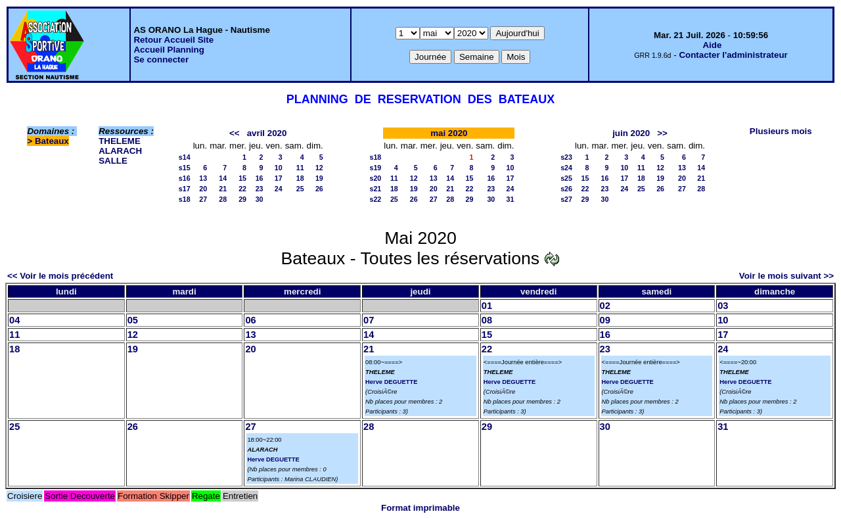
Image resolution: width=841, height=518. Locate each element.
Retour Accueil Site (173, 40)
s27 (566, 199)
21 (223, 189)
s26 (566, 189)
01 (487, 305)
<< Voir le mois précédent (60, 276)
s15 (185, 168)
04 (14, 320)
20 (203, 189)
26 (319, 189)
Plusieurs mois (781, 131)
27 (203, 199)
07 (368, 320)
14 (223, 178)
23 (259, 189)
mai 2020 (448, 133)
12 (319, 168)
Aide (711, 45)
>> (662, 133)
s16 (185, 178)
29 (242, 199)
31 (510, 199)
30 (259, 199)
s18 (185, 199)
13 (203, 178)
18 (300, 178)
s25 (566, 178)
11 (300, 168)
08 (487, 320)
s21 (376, 189)
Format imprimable (420, 508)
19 (319, 178)
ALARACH (120, 151)
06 (250, 320)
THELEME (120, 141)
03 (722, 305)
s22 (376, 199)
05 (132, 320)
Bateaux (52, 141)
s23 (566, 157)
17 (279, 178)
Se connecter (161, 59)
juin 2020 (631, 133)
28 (223, 199)
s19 (376, 168)
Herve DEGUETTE (391, 382)
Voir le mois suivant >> (786, 276)
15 (242, 178)
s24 (566, 168)
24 (279, 189)
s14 (185, 157)
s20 (376, 178)
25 (300, 189)
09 (605, 320)
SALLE (113, 161)
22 (242, 189)
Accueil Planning (168, 50)
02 (605, 305)
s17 (185, 189)
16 (259, 178)
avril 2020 (267, 133)
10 (279, 168)
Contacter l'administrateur (733, 55)
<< (234, 133)
